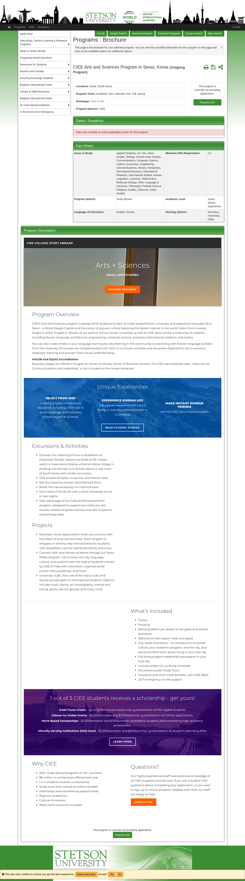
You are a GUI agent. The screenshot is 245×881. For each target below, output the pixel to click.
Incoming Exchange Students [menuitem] (36, 78)
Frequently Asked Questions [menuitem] (36, 57)
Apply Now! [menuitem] (26, 33)
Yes (112, 874)
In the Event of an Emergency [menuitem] (37, 111)
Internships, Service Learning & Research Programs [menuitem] (43, 42)
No (119, 874)
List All (100, 33)
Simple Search (118, 33)
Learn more (122, 741)
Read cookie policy (86, 874)
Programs (19, 27)
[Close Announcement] (221, 47)
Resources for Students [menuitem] (33, 64)
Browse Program (123, 289)
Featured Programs (169, 33)
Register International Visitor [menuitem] (36, 98)
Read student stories (122, 427)
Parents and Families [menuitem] (32, 71)
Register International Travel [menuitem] (36, 84)
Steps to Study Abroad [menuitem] (32, 51)
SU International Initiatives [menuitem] (35, 105)
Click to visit (97, 101)
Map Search (215, 33)
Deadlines (43, 27)
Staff (31, 27)
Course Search (193, 33)
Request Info (207, 102)
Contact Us (143, 802)
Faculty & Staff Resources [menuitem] (35, 91)
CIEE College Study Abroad (50, 243)
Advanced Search (142, 33)
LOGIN (236, 27)
